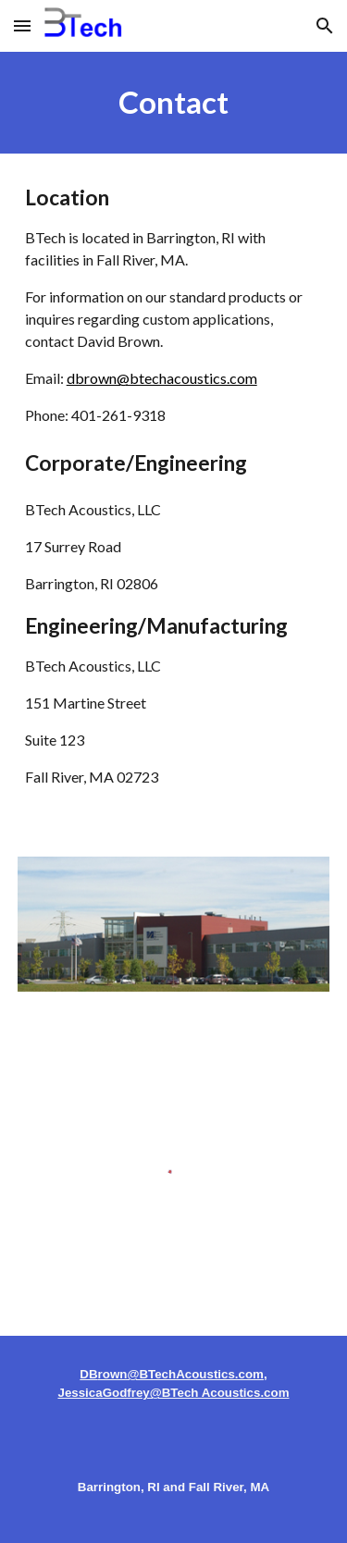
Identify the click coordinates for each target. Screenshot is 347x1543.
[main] (174, 102)
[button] (22, 25)
